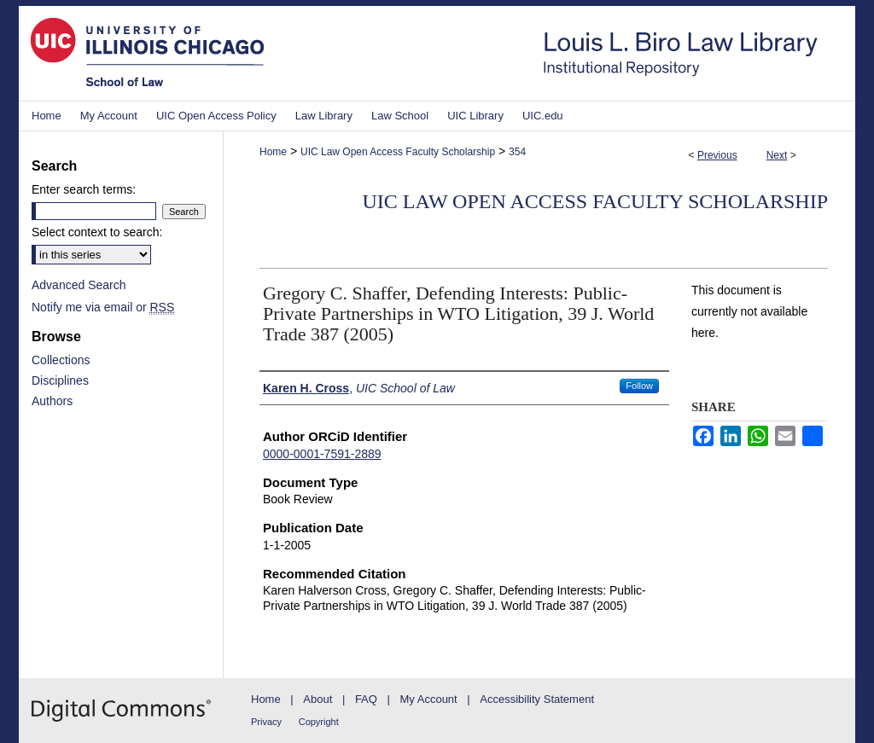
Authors (52, 401)
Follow (639, 385)
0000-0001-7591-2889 (322, 454)
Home (273, 152)
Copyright (319, 722)
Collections (61, 360)
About (317, 699)
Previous (717, 155)
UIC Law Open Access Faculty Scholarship (397, 152)
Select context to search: (97, 232)
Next (777, 155)
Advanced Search (79, 285)
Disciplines (60, 380)
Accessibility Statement (537, 699)
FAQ (366, 699)
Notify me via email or (103, 307)
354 (517, 152)
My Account (428, 699)
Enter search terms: (84, 189)
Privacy (266, 722)
